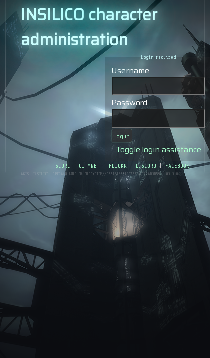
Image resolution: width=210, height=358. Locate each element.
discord (146, 165)
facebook (177, 165)
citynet (89, 165)
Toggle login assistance (158, 149)
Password (129, 102)
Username (130, 70)
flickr (118, 165)
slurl (62, 165)
